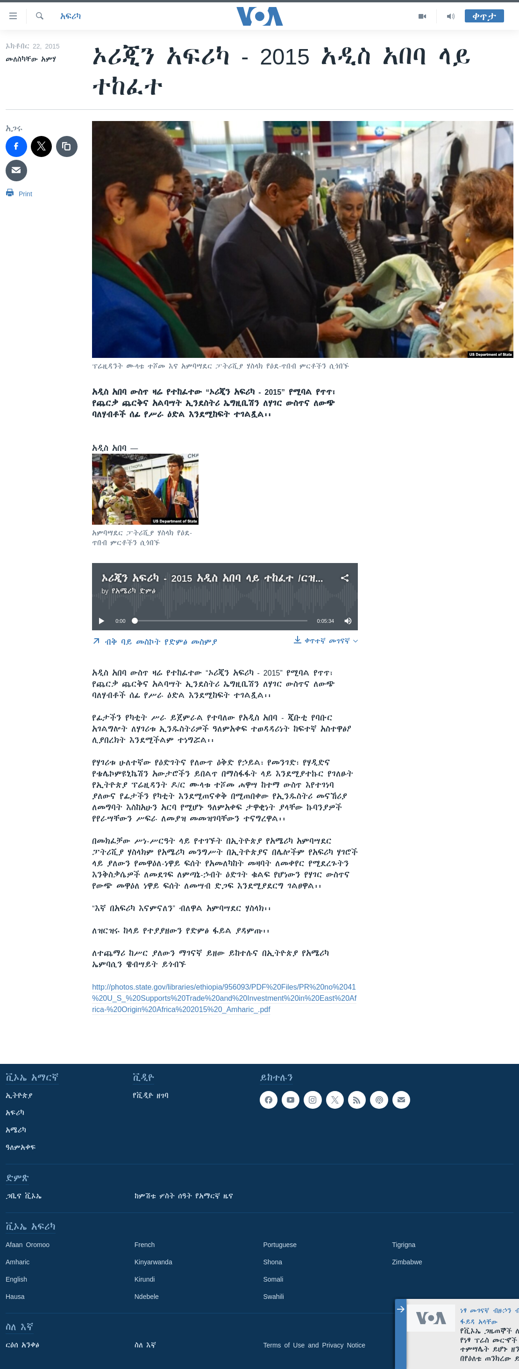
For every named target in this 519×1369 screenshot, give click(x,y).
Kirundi (145, 1279)
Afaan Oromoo (28, 1245)
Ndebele (147, 1296)
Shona (272, 1262)
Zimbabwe (407, 1262)
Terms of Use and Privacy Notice (314, 1345)
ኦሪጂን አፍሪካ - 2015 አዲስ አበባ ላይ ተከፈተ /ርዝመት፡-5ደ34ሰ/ (237, 578)
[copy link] (67, 146)
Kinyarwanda (153, 1262)
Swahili (273, 1296)
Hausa (15, 1296)
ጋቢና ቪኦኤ (24, 1196)
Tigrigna (403, 1245)
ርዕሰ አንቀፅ (22, 1345)
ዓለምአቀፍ (21, 1147)
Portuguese (280, 1245)
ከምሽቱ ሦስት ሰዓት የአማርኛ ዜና (184, 1196)
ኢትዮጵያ (19, 1095)
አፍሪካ (70, 16)
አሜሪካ (16, 1130)
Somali (273, 1279)
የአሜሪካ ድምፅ (134, 591)
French (145, 1245)
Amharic (17, 1262)
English (16, 1279)
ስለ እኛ (145, 1345)
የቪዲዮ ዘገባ (151, 1095)
